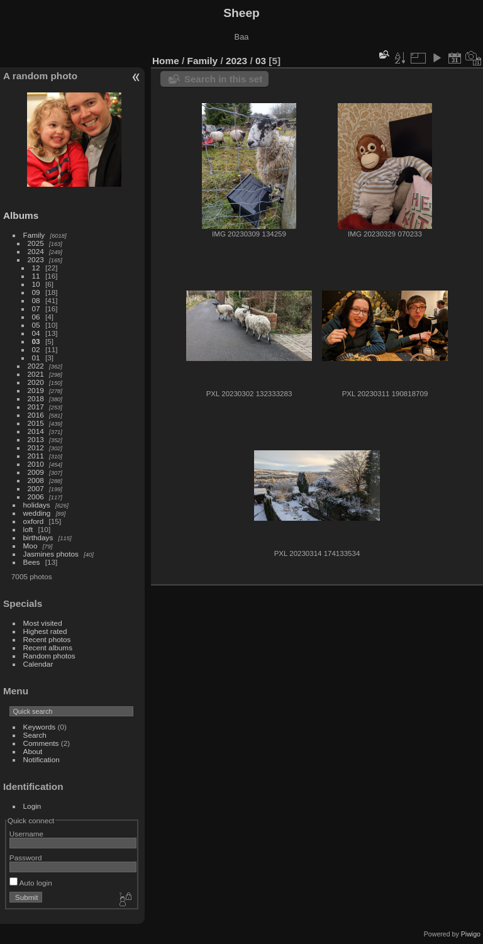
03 (36, 341)
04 (36, 333)
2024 (36, 251)
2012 (36, 447)
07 (36, 308)
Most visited (42, 623)
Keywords (39, 727)
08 (36, 300)
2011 (36, 456)
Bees (31, 562)
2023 (36, 259)
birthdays (38, 537)
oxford (33, 521)
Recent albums (47, 647)
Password (25, 857)
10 (36, 284)
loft (28, 529)
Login (32, 806)
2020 (36, 382)
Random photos (49, 656)
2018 (36, 398)
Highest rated (45, 631)
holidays (36, 505)
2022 (36, 366)
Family (34, 235)
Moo (30, 545)
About (33, 751)
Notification (41, 759)
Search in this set (223, 79)
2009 (36, 472)
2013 (36, 439)
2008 (36, 480)
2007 (36, 488)
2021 (36, 374)
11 (36, 276)
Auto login (30, 883)
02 (36, 349)
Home (165, 60)
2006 (36, 496)
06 (36, 317)
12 (36, 268)
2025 (36, 243)
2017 (36, 407)
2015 (36, 423)
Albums (20, 215)
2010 (36, 464)
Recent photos (47, 639)
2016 (36, 415)
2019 (36, 390)
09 (36, 292)
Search (35, 735)
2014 (36, 431)
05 (36, 325)
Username (26, 834)
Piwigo (470, 934)
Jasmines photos (51, 554)
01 (36, 357)
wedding (37, 513)
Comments (41, 743)
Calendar (38, 664)
